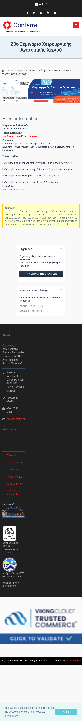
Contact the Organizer (41, 273)
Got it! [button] (66, 712)
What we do (12, 455)
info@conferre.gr (37, 310)
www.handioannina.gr (14, 73)
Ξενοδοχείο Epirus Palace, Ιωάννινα (52, 70)
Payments (12, 469)
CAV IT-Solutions (73, 660)
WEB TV (43, 4)
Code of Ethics (14, 483)
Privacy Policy (14, 476)
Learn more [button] (11, 716)
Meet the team (14, 462)
